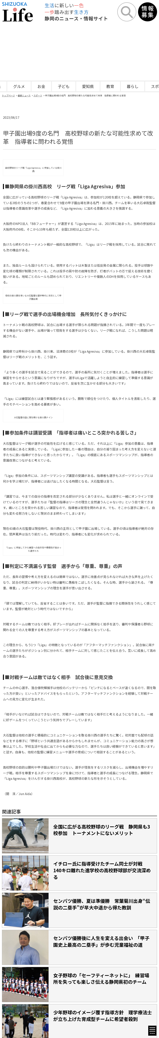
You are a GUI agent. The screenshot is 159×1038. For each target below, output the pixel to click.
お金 (41, 86)
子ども (64, 86)
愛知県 (88, 86)
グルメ (19, 86)
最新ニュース (24, 95)
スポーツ (37, 95)
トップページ (8, 95)
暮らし (132, 86)
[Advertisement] (79, 51)
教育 (110, 86)
